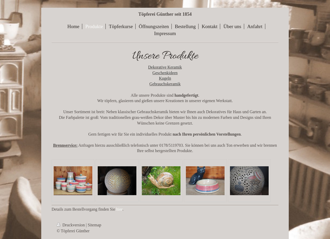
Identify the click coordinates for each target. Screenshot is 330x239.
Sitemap (94, 225)
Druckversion (71, 225)
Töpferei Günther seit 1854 (165, 14)
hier (119, 209)
